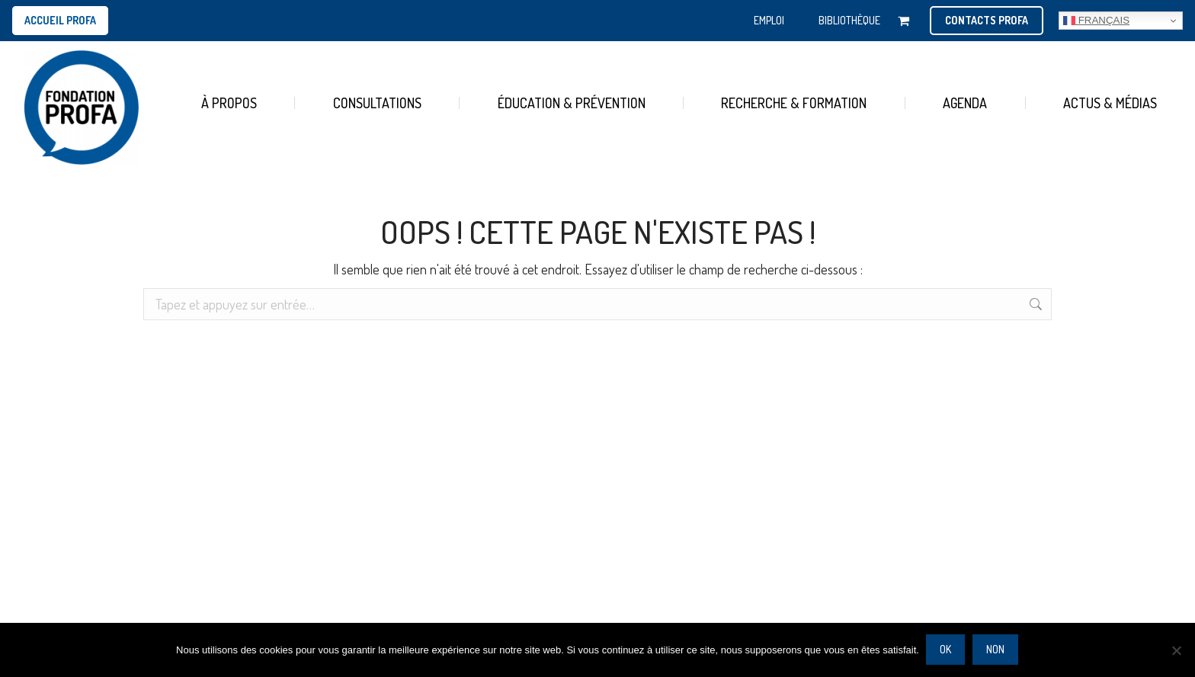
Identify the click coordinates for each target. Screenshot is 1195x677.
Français (1096, 20)
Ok (946, 649)
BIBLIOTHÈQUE (849, 20)
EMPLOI (769, 20)
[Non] (1176, 650)
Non (996, 649)
